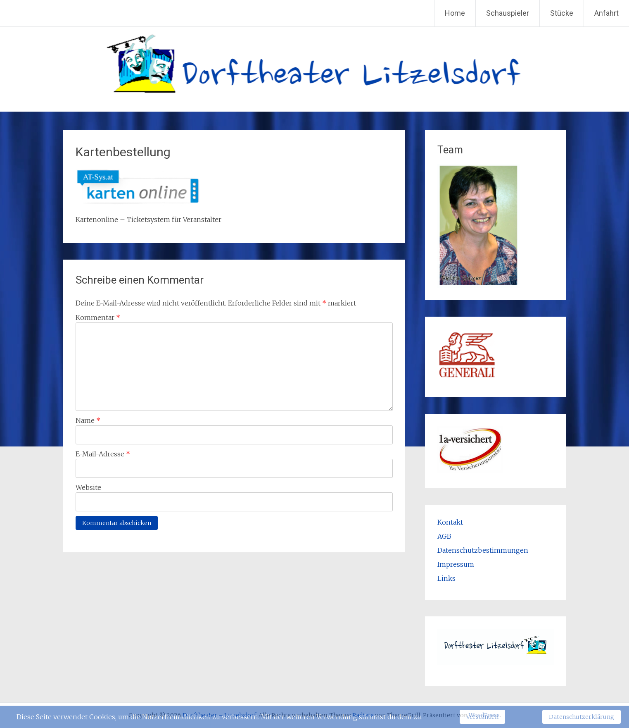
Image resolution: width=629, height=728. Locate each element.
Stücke (561, 13)
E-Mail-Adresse (103, 454)
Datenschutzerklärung (581, 717)
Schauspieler (507, 13)
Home (455, 13)
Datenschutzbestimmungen (482, 550)
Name (88, 420)
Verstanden (482, 717)
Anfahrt (606, 13)
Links (446, 578)
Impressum (455, 564)
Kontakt (450, 522)
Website (88, 487)
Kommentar (98, 317)
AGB (444, 536)
